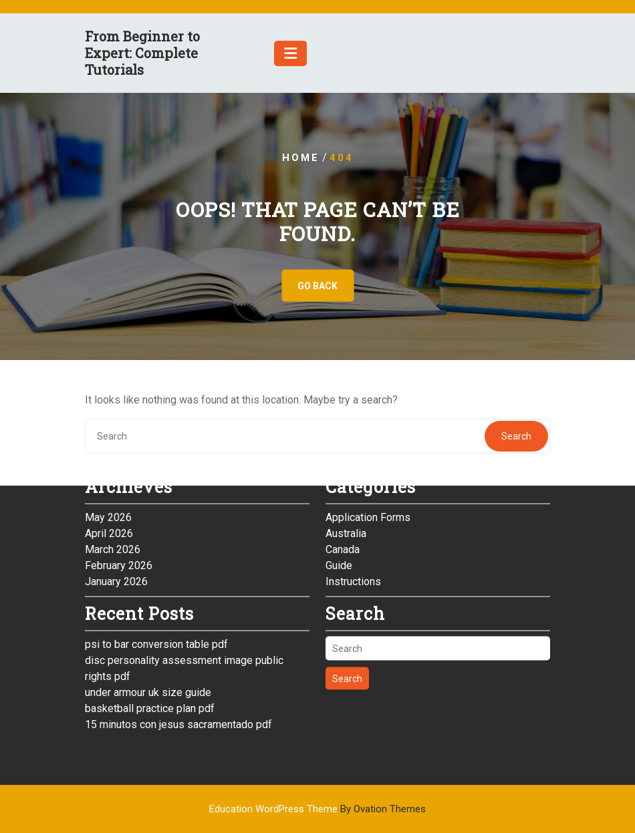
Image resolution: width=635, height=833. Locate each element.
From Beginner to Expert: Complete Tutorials (142, 52)
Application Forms (368, 387)
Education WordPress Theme (317, 809)
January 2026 (116, 452)
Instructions (353, 452)
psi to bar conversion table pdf (156, 514)
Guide (339, 436)
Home (301, 158)
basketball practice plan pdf (150, 578)
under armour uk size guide (148, 562)
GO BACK (317, 286)
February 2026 (118, 436)
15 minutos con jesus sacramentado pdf (178, 595)
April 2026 (109, 403)
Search (347, 549)
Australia (346, 403)
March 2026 (112, 419)
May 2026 (108, 387)
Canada (343, 419)
